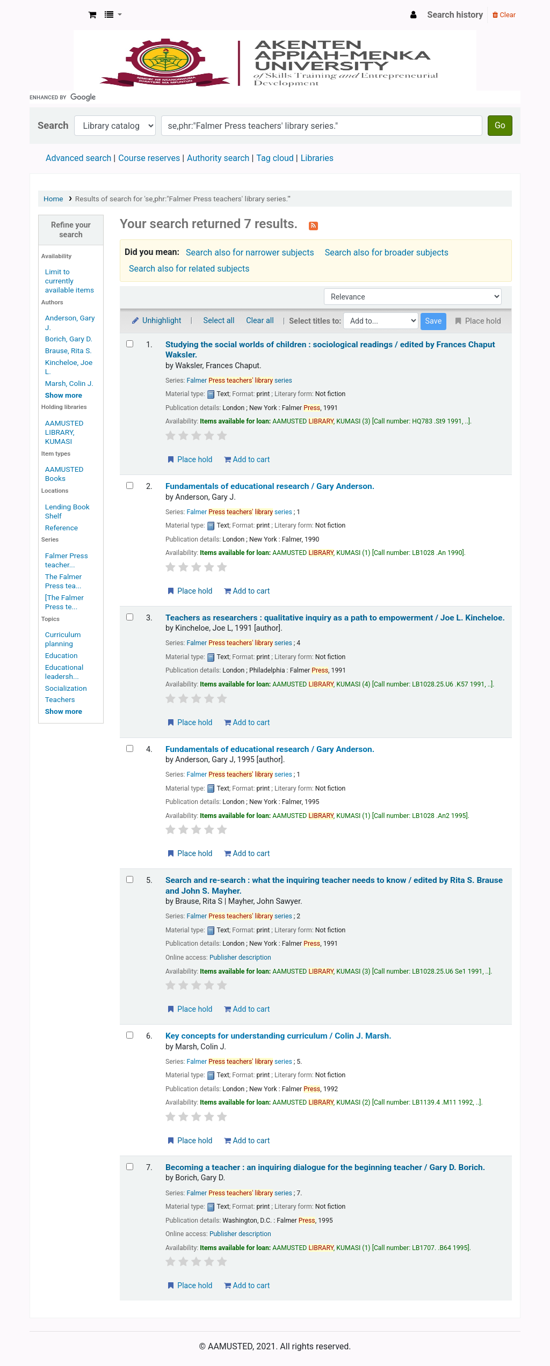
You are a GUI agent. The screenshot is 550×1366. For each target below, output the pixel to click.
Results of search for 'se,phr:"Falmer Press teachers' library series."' (183, 198)
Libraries (317, 158)
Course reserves (149, 158)
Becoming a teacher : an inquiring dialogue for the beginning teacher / (325, 1167)
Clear (504, 15)
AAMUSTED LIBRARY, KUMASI (64, 432)
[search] (275, 97)
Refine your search (71, 230)
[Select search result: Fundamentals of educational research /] (129, 485)
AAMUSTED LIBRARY (57, 15)
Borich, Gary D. (68, 338)
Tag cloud (275, 158)
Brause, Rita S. (68, 350)
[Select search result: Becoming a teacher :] (129, 1166)
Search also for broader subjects (386, 252)
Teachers (60, 699)
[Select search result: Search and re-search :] (129, 879)
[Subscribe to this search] (313, 225)
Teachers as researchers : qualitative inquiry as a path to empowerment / (335, 618)
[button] (92, 15)
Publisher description (240, 957)
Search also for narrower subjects (250, 252)
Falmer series (239, 380)
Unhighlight (156, 320)
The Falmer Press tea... (63, 581)
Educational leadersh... (64, 672)
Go (500, 125)
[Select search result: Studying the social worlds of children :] (129, 343)
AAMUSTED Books (64, 474)
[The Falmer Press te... (64, 602)
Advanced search (78, 158)
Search (53, 125)
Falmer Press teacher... (66, 560)
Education (61, 655)
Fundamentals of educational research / (269, 486)
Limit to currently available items (69, 280)
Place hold (189, 459)
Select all (219, 320)
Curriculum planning (63, 639)
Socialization (66, 688)
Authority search (218, 158)
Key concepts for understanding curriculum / (278, 1036)
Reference (61, 527)
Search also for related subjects (189, 269)
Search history (455, 15)
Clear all (260, 320)
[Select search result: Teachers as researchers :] (129, 616)
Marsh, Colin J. (69, 383)
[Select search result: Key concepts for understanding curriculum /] (129, 1035)
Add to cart (247, 459)
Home (53, 198)
